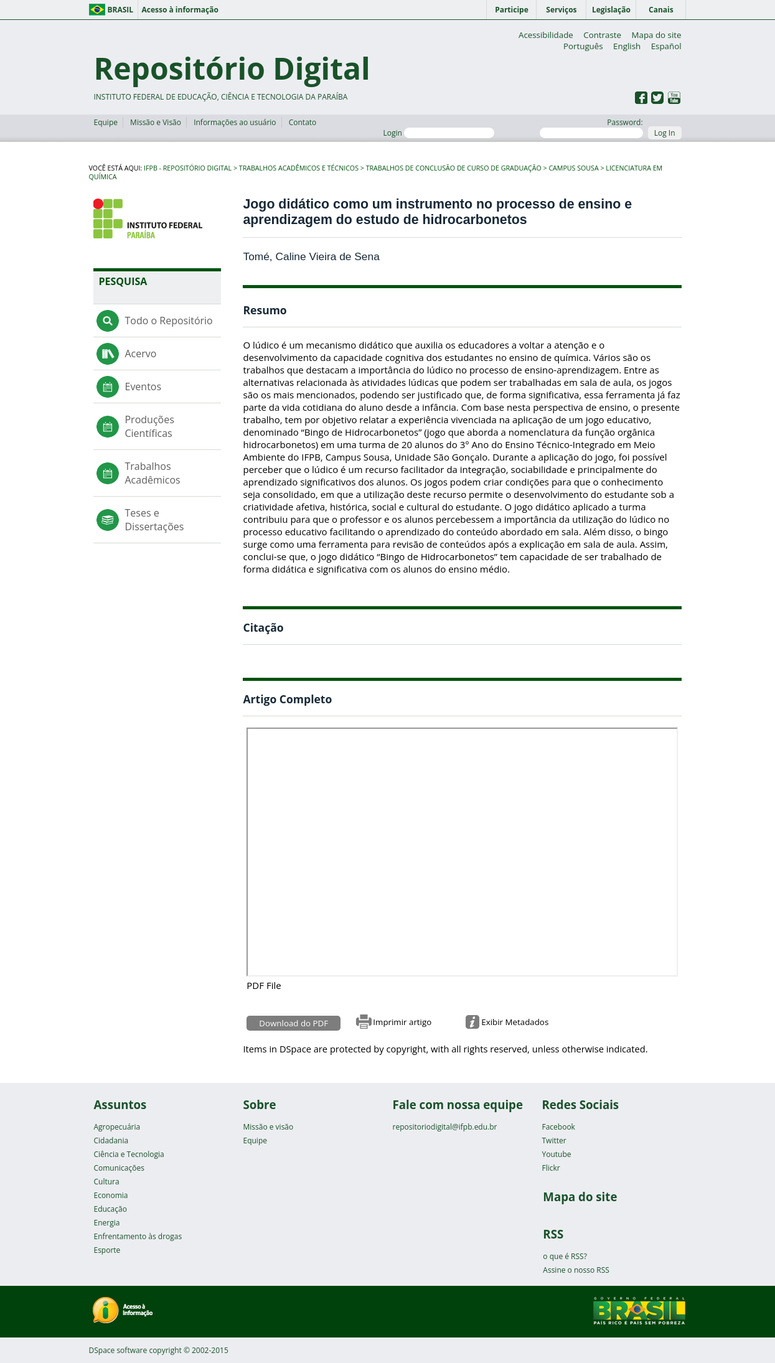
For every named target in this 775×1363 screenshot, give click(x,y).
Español (666, 46)
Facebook (558, 1127)
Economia (110, 1195)
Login (438, 133)
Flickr (551, 1168)
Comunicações (118, 1168)
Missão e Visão (155, 122)
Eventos (142, 386)
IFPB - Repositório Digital (188, 168)
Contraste (602, 34)
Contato (303, 122)
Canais (661, 9)
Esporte (106, 1250)
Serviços (561, 9)
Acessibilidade (546, 34)
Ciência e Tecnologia (128, 1154)
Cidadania (110, 1140)
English (627, 46)
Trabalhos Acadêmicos (152, 473)
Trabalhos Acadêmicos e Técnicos (299, 168)
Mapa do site (657, 34)
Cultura (106, 1181)
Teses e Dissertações (154, 519)
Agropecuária (116, 1127)
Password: (591, 127)
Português (583, 46)
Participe (511, 9)
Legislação (611, 9)
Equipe (105, 122)
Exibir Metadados (514, 1022)
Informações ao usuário (235, 122)
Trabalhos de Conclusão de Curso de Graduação (454, 168)
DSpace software (118, 1350)
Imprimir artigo (402, 1022)
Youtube (556, 1154)
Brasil (121, 9)
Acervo (140, 353)
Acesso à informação (179, 9)
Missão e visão (268, 1127)
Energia (106, 1222)
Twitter (554, 1140)
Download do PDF (293, 1023)
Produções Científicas (149, 426)
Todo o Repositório (168, 320)
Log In (664, 133)
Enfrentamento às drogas (137, 1236)
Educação (109, 1209)
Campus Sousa (573, 168)
